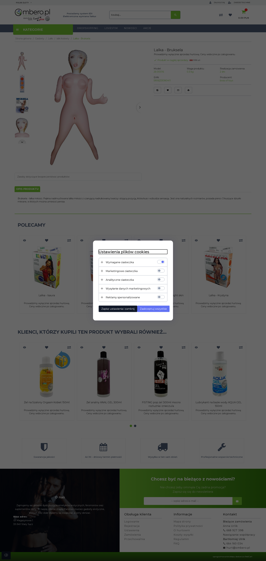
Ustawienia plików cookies (122, 251)
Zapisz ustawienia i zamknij (116, 308)
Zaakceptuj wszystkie (152, 308)
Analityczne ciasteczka (118, 279)
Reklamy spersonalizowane (121, 297)
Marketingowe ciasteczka (120, 270)
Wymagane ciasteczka (118, 262)
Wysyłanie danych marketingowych (126, 288)
